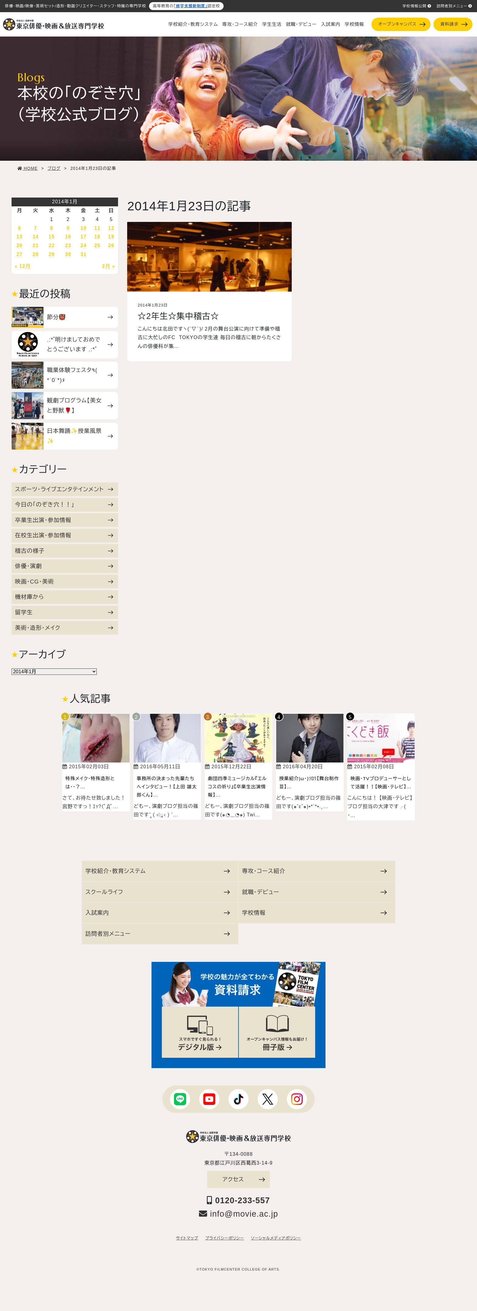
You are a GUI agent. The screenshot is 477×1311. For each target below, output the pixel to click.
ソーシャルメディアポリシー (276, 1238)
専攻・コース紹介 (240, 24)
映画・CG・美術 (64, 581)
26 (111, 245)
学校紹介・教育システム (193, 24)
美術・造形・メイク (64, 628)
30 (68, 254)
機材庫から (64, 597)
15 (52, 236)
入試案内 (330, 24)
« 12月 (23, 266)
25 (97, 245)
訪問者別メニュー (454, 6)
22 (52, 245)
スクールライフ (157, 892)
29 (52, 254)
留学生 (64, 612)
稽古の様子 (64, 551)
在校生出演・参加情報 (64, 535)
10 (84, 228)
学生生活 (272, 24)
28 (36, 254)
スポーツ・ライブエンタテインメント (64, 489)
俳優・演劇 (64, 566)
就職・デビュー (301, 24)
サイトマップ (187, 1238)
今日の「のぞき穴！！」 (64, 504)
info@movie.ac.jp (238, 1213)
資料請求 (454, 24)
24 (84, 245)
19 (111, 236)
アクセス (243, 1179)
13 (19, 236)
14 (36, 236)
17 (84, 236)
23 (68, 245)
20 (19, 245)
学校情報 (354, 24)
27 (19, 254)
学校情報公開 (416, 6)
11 (97, 228)
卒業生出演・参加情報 (64, 520)
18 (97, 236)
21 (36, 245)
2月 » (108, 266)
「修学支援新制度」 (190, 6)
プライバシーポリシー (224, 1238)
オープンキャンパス (401, 24)
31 (84, 254)
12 (111, 228)
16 (68, 236)
